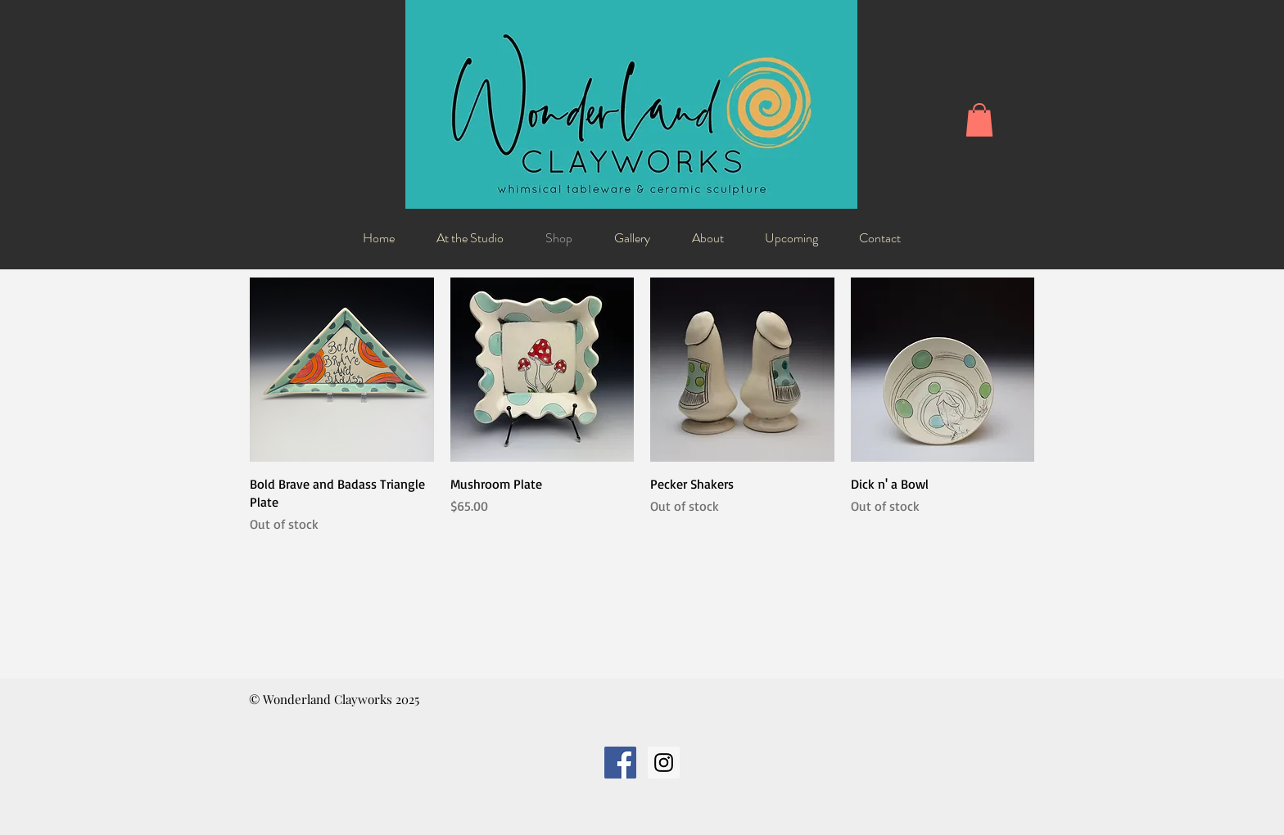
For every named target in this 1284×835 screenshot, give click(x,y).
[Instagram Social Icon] (664, 763)
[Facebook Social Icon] (620, 763)
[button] (979, 120)
